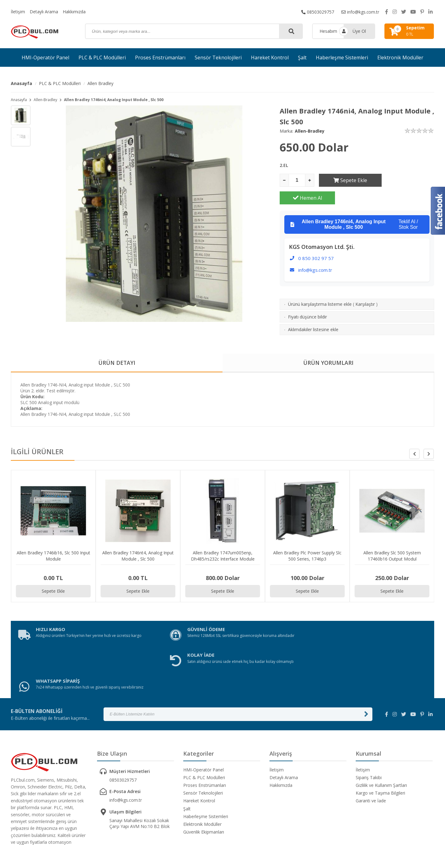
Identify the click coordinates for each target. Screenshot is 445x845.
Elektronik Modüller (400, 57)
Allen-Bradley (45, 99)
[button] (428, 441)
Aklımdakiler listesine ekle (313, 312)
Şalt (302, 57)
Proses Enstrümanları (160, 57)
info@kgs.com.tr (360, 12)
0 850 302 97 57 (316, 240)
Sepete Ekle (346, 180)
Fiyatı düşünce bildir (307, 299)
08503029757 (317, 12)
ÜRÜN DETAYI (117, 349)
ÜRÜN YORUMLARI (328, 349)
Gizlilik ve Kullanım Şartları (381, 723)
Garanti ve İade (371, 739)
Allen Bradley (100, 83)
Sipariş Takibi (369, 715)
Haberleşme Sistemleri (342, 57)
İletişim (18, 12)
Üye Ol (359, 31)
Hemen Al (406, 180)
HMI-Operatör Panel (45, 57)
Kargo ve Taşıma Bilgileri (380, 731)
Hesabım (328, 31)
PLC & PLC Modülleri (102, 57)
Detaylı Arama (44, 12)
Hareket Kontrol (270, 57)
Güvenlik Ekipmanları (203, 770)
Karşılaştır (365, 286)
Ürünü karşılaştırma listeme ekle (320, 286)
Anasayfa (21, 83)
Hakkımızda (74, 12)
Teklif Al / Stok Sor (354, 206)
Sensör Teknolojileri (218, 57)
